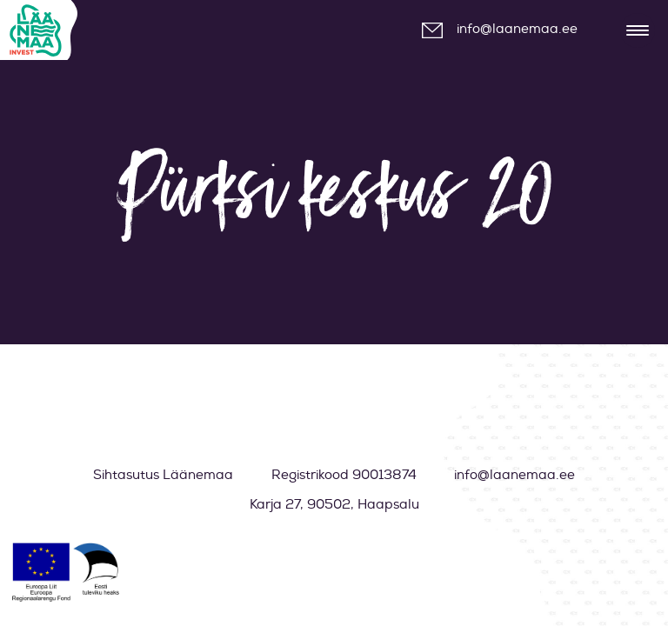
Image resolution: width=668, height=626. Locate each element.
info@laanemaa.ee (517, 29)
